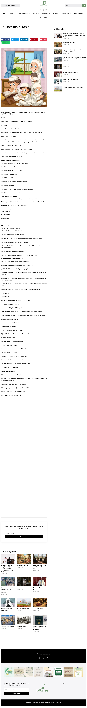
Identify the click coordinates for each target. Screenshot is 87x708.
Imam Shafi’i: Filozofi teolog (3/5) (6, 609)
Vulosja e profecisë (38, 608)
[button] (5, 39)
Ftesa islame (66, 14)
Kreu (4, 13)
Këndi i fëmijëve (79, 14)
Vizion (55, 14)
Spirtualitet (46, 14)
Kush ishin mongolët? (23, 626)
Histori (36, 14)
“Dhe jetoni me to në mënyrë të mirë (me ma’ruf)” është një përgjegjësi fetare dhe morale (7, 569)
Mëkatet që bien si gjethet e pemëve (73, 87)
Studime (12, 14)
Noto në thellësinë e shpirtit (70, 72)
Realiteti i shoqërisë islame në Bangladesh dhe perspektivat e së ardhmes (8, 590)
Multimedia (43, 17)
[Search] (84, 5)
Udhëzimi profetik (24, 14)
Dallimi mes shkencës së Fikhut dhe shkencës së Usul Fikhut (39, 628)
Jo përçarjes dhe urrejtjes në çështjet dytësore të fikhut (40, 567)
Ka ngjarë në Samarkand (7, 626)
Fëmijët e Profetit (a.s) (23, 565)
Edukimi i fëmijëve (21, 588)
